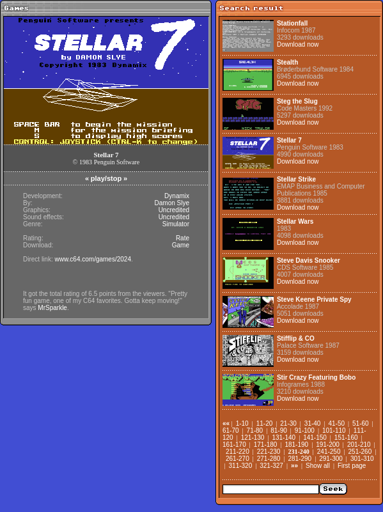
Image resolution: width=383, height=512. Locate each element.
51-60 (360, 423)
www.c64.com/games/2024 (92, 259)
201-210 (359, 444)
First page (352, 465)
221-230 (269, 451)
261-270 (237, 458)
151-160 (346, 437)
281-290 (299, 458)
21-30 (288, 423)
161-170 (234, 444)
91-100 (305, 430)
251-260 (360, 451)
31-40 (312, 423)
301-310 (362, 458)
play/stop (106, 178)
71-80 (255, 430)
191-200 (328, 444)
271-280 (269, 458)
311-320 (241, 465)
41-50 (336, 423)
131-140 (283, 437)
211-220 (237, 451)
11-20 (264, 423)
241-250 (329, 451)
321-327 (271, 465)
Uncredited (174, 209)
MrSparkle (52, 307)
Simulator (175, 224)
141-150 (315, 437)
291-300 (331, 458)
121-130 (253, 437)
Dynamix (176, 195)
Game (180, 245)
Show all (318, 465)
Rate (182, 238)
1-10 (242, 423)
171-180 (265, 444)
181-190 (296, 444)
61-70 (231, 430)
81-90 (278, 430)
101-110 (334, 430)
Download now (298, 44)
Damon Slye (172, 202)
